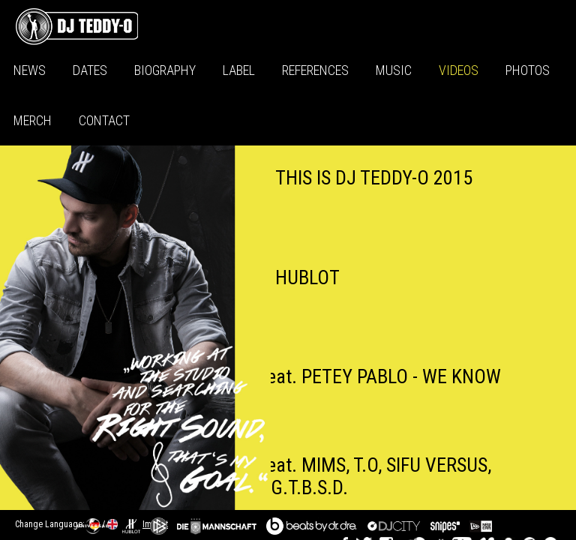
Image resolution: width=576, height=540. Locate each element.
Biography (165, 70)
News (30, 70)
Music (394, 70)
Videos (458, 70)
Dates (90, 70)
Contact (104, 120)
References (315, 70)
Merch (33, 120)
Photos (528, 70)
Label (239, 70)
